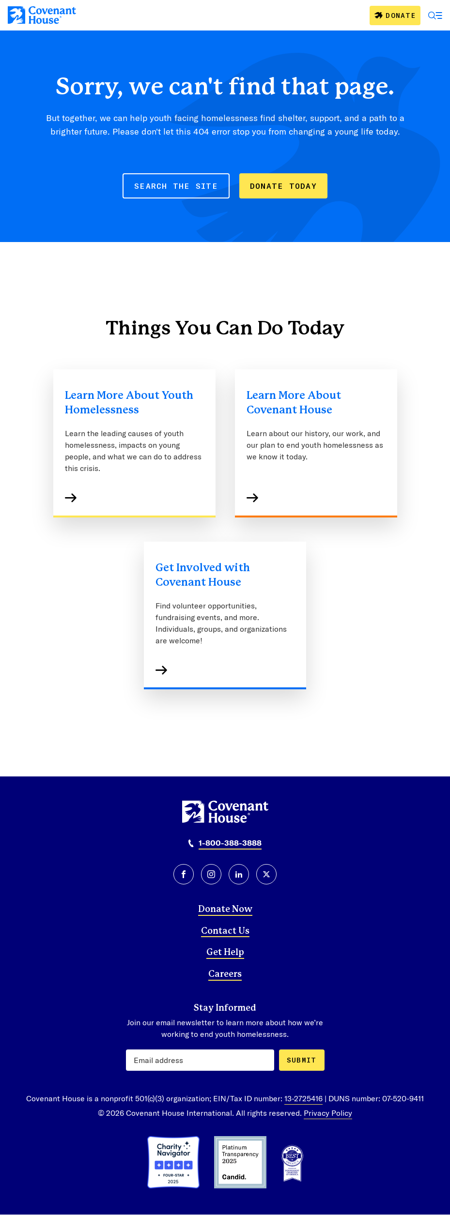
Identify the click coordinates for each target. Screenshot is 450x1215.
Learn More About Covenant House (294, 402)
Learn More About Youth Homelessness (129, 402)
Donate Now (225, 909)
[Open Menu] (435, 15)
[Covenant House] (42, 15)
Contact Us (225, 931)
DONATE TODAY (283, 185)
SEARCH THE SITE (176, 185)
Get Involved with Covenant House (202, 575)
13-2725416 (303, 1098)
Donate (401, 15)
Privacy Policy (328, 1112)
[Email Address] (200, 1060)
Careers (225, 974)
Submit (302, 1060)
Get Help (225, 952)
